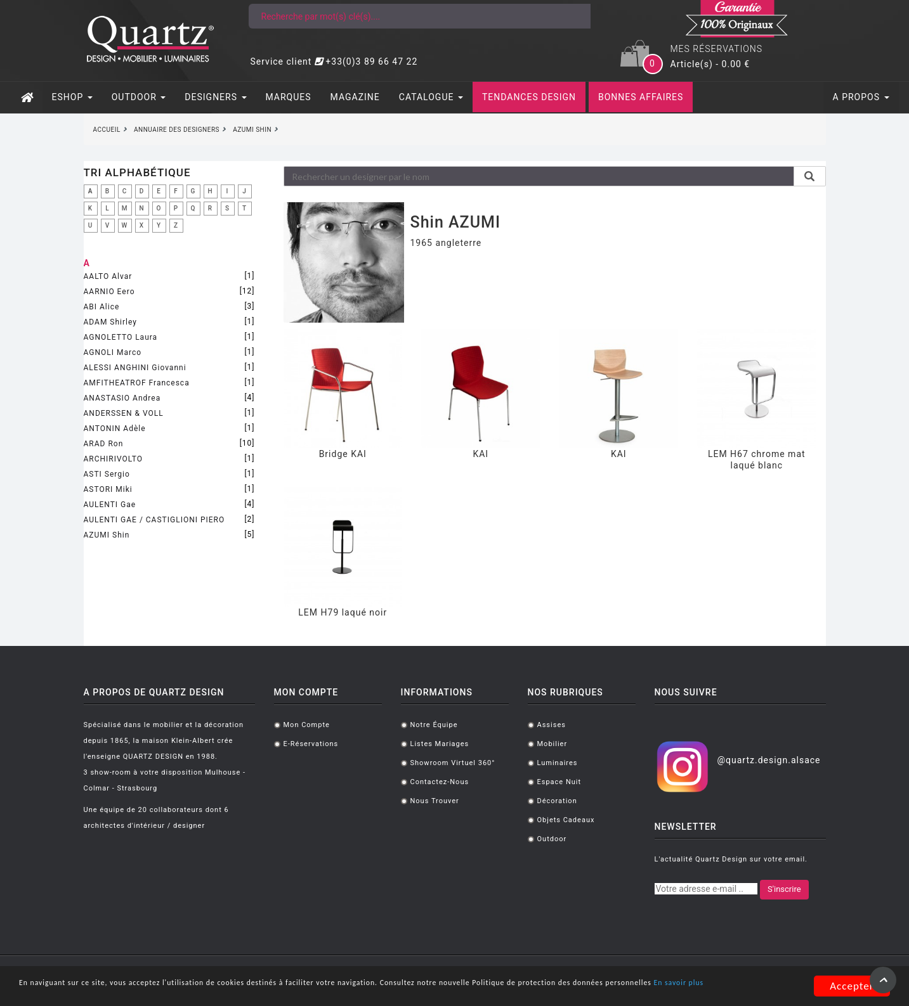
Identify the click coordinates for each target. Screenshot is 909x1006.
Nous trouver (434, 801)
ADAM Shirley (110, 322)
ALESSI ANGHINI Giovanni (135, 367)
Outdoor (552, 839)
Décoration (557, 801)
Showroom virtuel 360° (452, 763)
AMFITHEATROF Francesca (137, 382)
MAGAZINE (355, 97)
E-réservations (311, 744)
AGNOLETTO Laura (121, 337)
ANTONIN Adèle (115, 428)
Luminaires (557, 763)
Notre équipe (434, 725)
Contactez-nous (439, 782)
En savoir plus (165, 991)
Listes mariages (439, 744)
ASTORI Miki (108, 489)
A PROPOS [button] (861, 97)
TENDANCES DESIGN (529, 97)
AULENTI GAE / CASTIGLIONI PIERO (154, 519)
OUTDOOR (139, 97)
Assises (551, 725)
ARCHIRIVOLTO (113, 459)
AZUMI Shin (107, 535)
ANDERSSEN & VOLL (124, 413)
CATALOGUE (431, 97)
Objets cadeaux (566, 820)
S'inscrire (784, 889)
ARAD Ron (104, 443)
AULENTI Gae (110, 504)
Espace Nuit (559, 782)
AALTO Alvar (108, 276)
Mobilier (552, 744)
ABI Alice (102, 306)
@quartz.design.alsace (768, 760)
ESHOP (72, 97)
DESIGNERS (215, 97)
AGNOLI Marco (113, 352)
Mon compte (307, 725)
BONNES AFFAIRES (640, 97)
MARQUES (288, 97)
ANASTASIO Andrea (122, 398)
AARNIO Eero (109, 291)
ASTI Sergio (107, 474)
